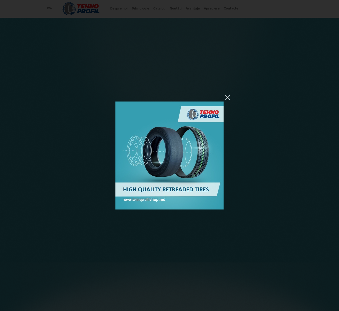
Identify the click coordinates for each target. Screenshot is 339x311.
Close (227, 97)
